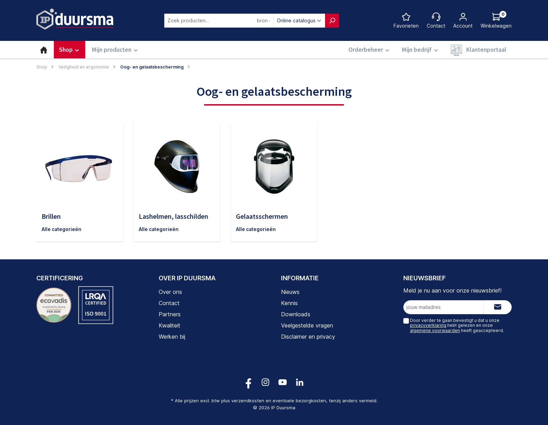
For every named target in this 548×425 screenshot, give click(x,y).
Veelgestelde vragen (307, 325)
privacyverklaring (428, 325)
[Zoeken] (332, 21)
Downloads (295, 314)
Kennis (289, 303)
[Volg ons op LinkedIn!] (300, 382)
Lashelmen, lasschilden (173, 216)
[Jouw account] (463, 20)
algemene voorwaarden (435, 330)
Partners (170, 314)
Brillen (51, 216)
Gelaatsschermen (262, 216)
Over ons (170, 291)
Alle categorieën (62, 229)
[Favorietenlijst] (406, 20)
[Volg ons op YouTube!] (282, 382)
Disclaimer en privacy (308, 336)
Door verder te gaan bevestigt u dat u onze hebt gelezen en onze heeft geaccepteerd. (457, 325)
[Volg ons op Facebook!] (248, 382)
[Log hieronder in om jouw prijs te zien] (496, 20)
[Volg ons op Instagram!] (265, 382)
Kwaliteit (169, 325)
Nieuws (290, 291)
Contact (169, 303)
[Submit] (498, 307)
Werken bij (172, 336)
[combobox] (219, 21)
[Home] (43, 49)
